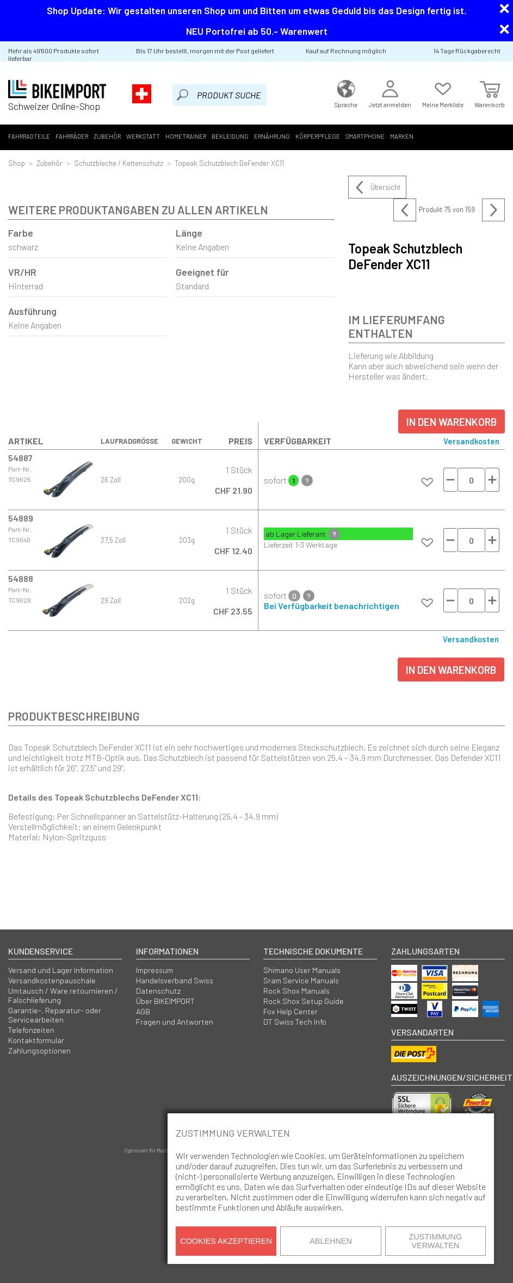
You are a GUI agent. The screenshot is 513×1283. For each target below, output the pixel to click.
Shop (16, 163)
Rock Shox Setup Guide (303, 1001)
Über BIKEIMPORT (165, 1001)
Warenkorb (489, 92)
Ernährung (272, 136)
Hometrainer (185, 136)
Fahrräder (71, 136)
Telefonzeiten (31, 1029)
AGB (143, 1011)
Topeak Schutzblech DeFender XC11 (229, 163)
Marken (401, 136)
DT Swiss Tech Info (294, 1021)
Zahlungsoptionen (39, 1050)
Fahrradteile (29, 136)
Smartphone (365, 136)
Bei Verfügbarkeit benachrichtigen (331, 605)
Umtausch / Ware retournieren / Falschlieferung (63, 995)
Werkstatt (143, 136)
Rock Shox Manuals (296, 990)
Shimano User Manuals (302, 970)
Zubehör (107, 136)
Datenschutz (158, 990)
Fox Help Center (290, 1011)
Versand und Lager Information (60, 970)
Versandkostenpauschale (52, 980)
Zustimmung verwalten (435, 1241)
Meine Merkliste (442, 92)
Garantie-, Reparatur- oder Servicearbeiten (54, 1015)
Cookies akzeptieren (226, 1241)
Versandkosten (471, 441)
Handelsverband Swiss (174, 980)
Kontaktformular (36, 1040)
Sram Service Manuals (301, 980)
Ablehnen (331, 1241)
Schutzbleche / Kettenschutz (118, 163)
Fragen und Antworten (174, 1021)
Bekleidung (230, 136)
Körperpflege (317, 136)
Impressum (154, 970)
